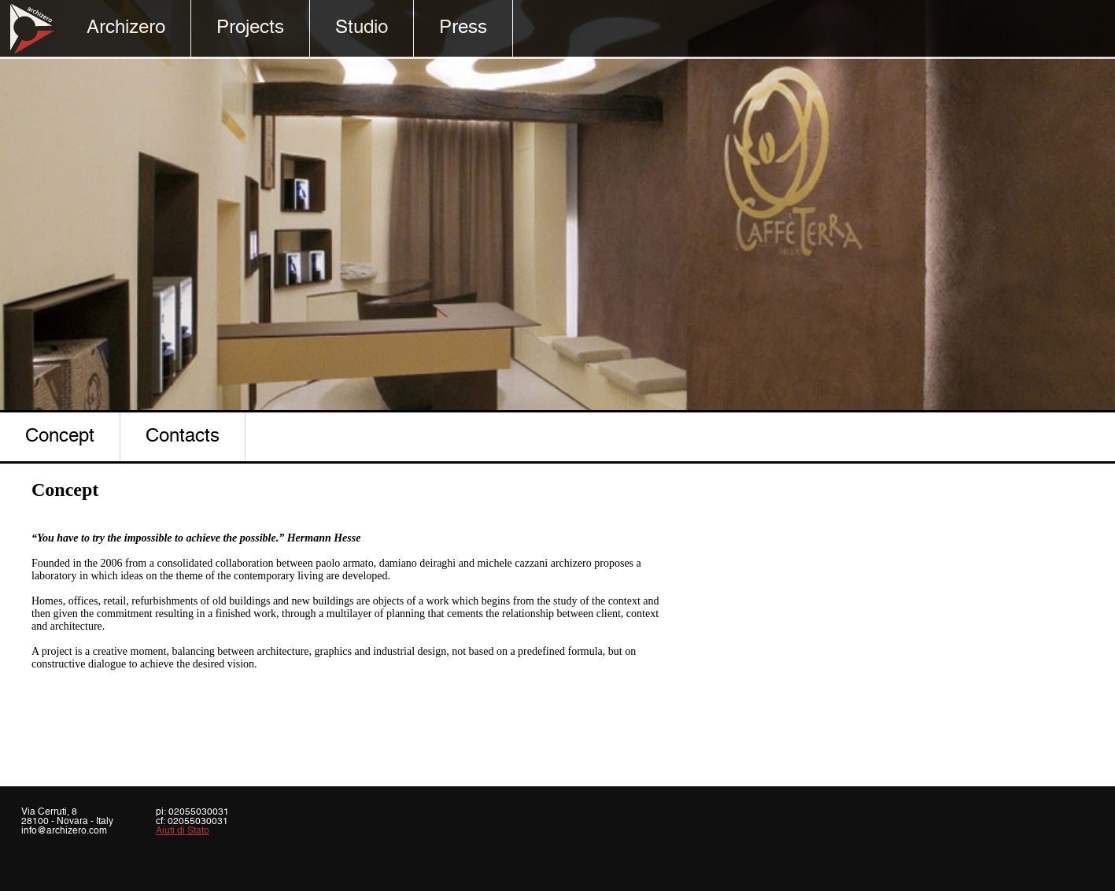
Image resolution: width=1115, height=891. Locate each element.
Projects (250, 28)
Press (463, 28)
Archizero (126, 28)
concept (59, 436)
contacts (183, 436)
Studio (361, 28)
